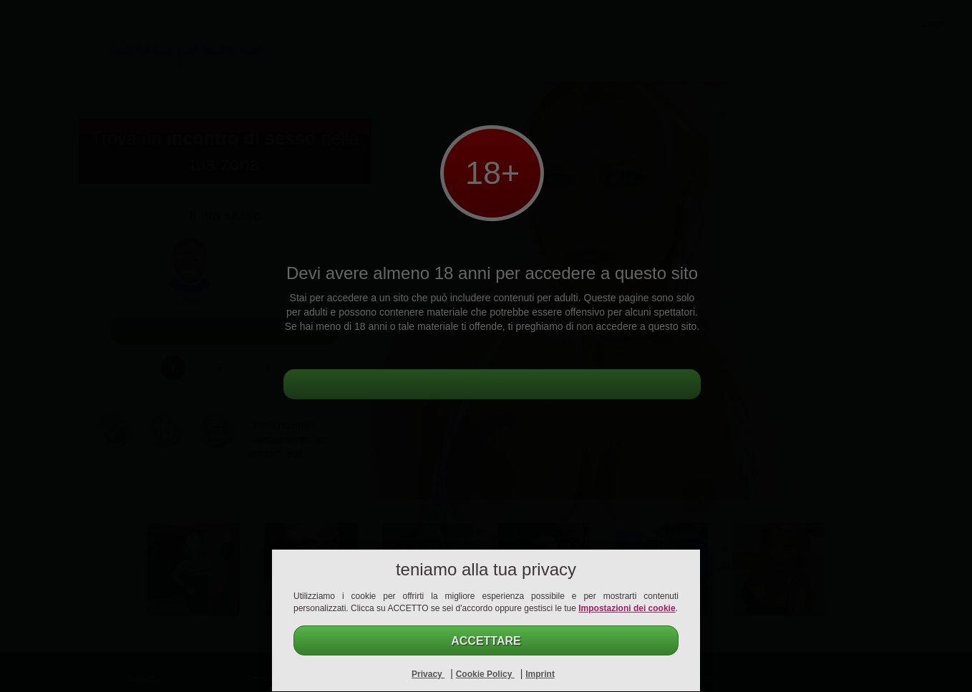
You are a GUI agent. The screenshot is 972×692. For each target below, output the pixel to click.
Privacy (428, 674)
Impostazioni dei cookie (626, 608)
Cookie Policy (485, 674)
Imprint (540, 674)
